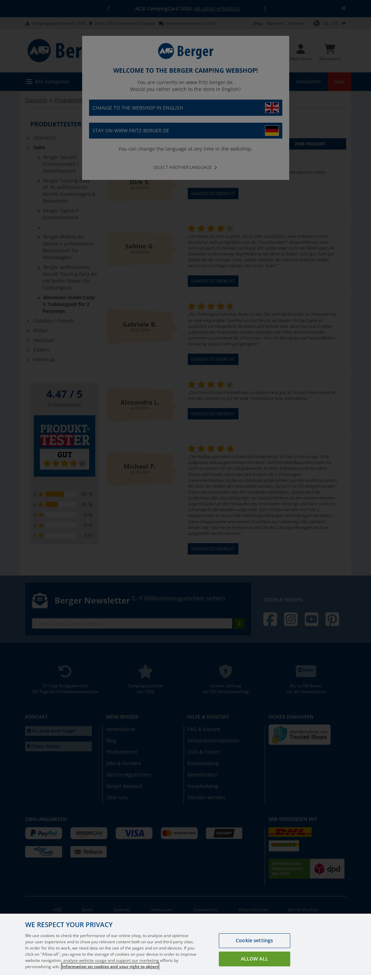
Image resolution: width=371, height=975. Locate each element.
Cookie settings (254, 949)
